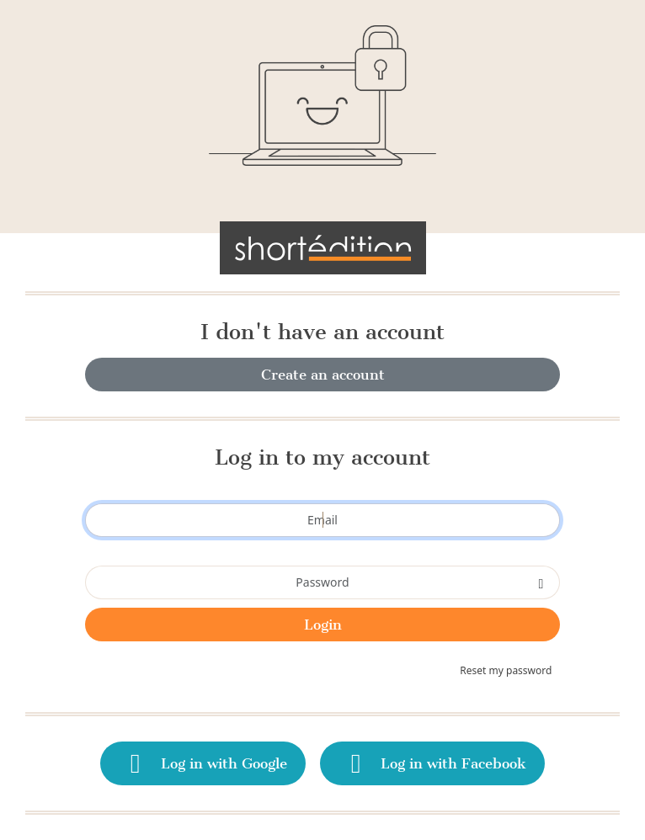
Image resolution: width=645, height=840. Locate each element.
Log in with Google (203, 763)
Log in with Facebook (432, 763)
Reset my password (506, 670)
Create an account (323, 374)
